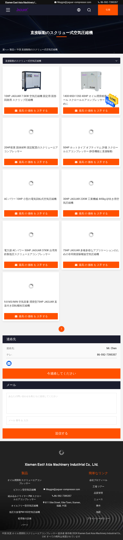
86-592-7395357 (108, 2)
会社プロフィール (98, 480)
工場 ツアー (98, 486)
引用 (108, 10)
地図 (98, 512)
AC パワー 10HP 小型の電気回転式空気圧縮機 (30, 198)
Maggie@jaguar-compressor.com (72, 2)
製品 (12, 49)
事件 (98, 505)
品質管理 (98, 493)
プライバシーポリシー (98, 518)
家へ (5, 49)
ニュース (98, 499)
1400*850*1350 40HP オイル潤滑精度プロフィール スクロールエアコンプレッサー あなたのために (90, 100)
